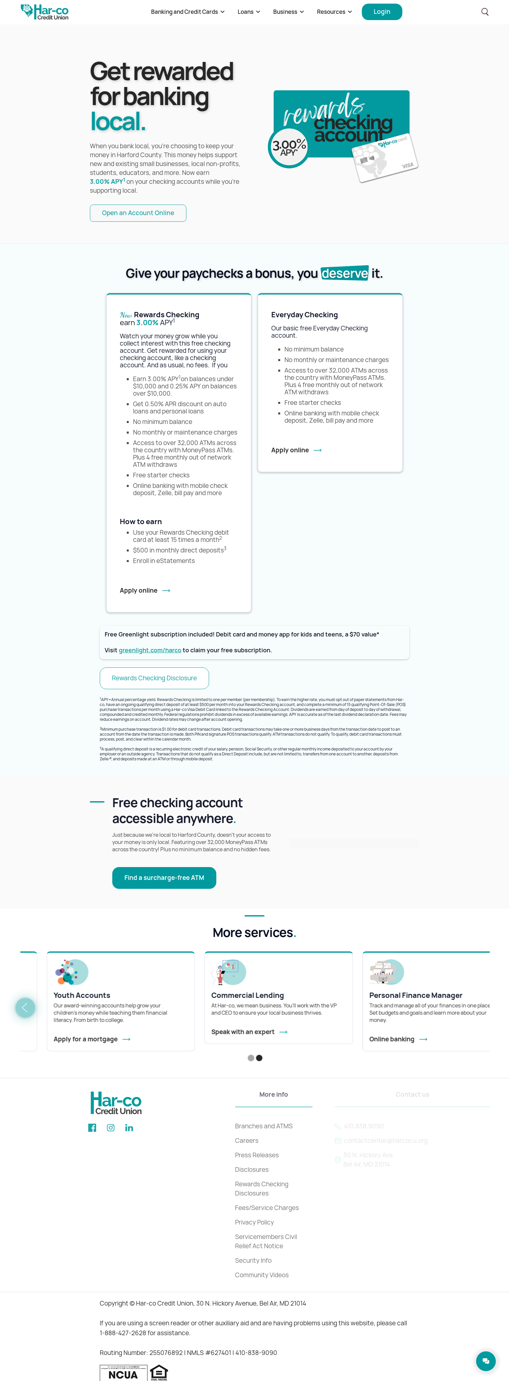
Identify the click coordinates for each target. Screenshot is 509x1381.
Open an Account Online (138, 213)
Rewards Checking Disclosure (154, 678)
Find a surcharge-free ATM (164, 878)
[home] (44, 12)
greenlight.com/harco (150, 650)
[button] (188, 12)
